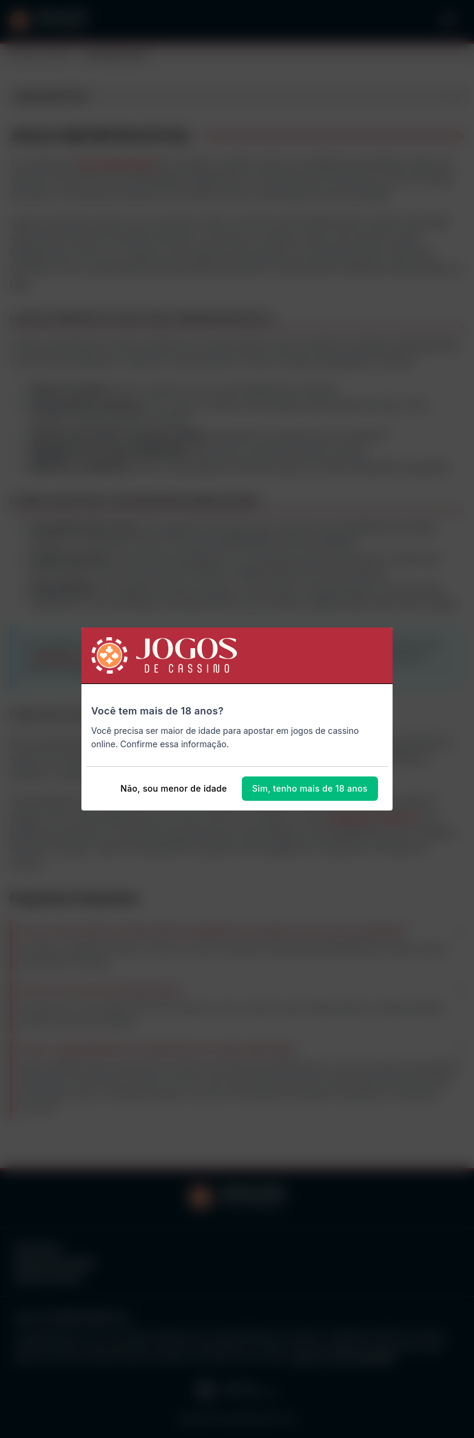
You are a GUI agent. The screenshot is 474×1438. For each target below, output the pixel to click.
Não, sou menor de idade (173, 788)
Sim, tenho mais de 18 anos (310, 788)
